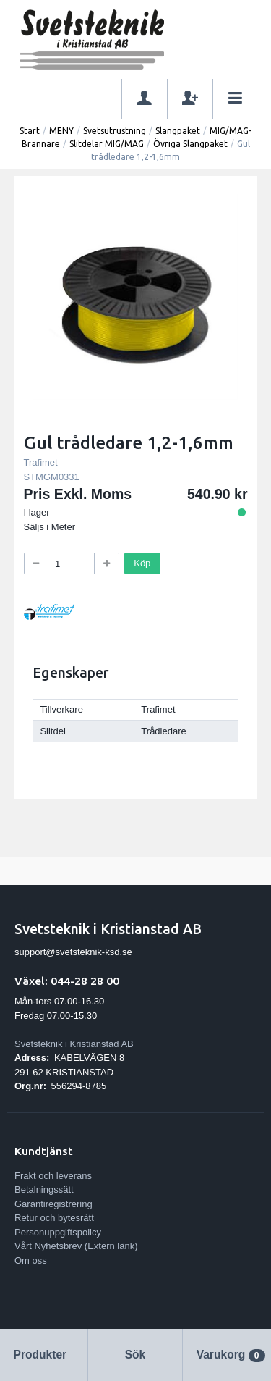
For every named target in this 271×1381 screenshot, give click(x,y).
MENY (61, 130)
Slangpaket (177, 130)
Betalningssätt (44, 1189)
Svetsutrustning (114, 130)
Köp (142, 563)
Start (30, 130)
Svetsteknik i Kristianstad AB (74, 1043)
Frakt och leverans (53, 1175)
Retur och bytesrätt (54, 1217)
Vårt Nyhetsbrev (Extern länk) (76, 1246)
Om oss (30, 1260)
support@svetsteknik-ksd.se (73, 951)
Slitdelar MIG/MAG (106, 143)
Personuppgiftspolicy (57, 1232)
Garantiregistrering (53, 1204)
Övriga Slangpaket (190, 143)
